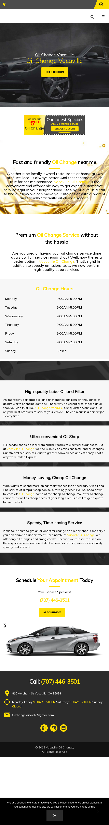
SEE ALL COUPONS (64, 128)
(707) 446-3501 (54, 600)
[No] (98, 811)
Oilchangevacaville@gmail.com (33, 715)
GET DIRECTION (54, 71)
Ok (54, 815)
